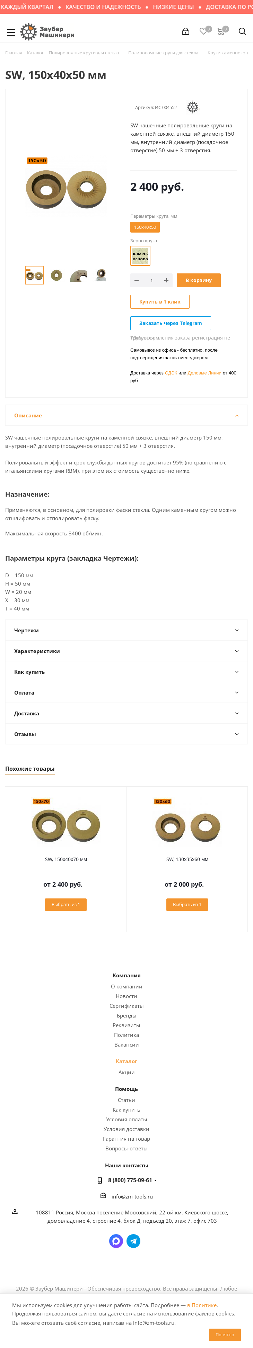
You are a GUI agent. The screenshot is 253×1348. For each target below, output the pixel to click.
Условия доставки (126, 1128)
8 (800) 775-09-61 (130, 1180)
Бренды (127, 1015)
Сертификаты (127, 1005)
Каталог (126, 1061)
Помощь (126, 1088)
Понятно (225, 1334)
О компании (126, 986)
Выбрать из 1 (66, 904)
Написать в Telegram (133, 1241)
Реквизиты (126, 1025)
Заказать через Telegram (170, 323)
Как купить (126, 1109)
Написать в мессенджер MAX (116, 1241)
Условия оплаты (126, 1119)
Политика (126, 1034)
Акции (127, 1072)
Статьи (126, 1099)
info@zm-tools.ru (132, 1196)
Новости (126, 996)
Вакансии (126, 1044)
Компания (127, 975)
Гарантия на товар (126, 1138)
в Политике (202, 1305)
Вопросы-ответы (126, 1148)
